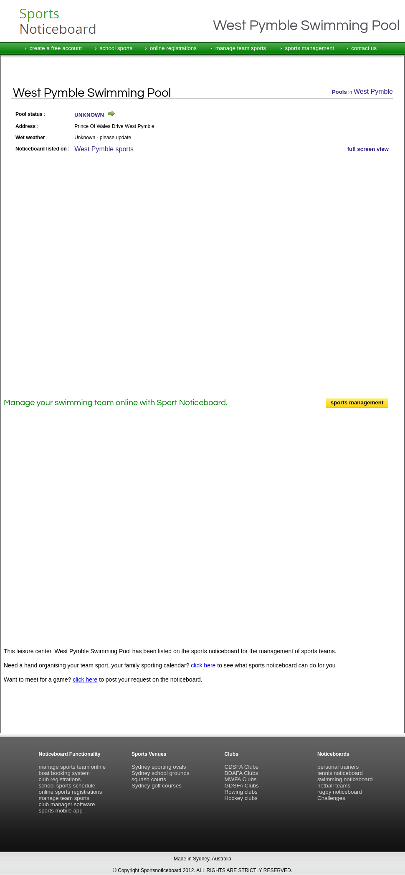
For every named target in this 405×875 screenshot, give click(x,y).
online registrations (173, 48)
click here (203, 665)
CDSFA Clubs (241, 767)
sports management (309, 48)
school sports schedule (67, 785)
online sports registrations (70, 792)
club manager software (67, 804)
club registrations (60, 779)
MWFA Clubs (241, 779)
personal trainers (338, 767)
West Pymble (373, 91)
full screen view (368, 149)
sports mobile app (61, 810)
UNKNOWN (89, 115)
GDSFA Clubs (242, 785)
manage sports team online (72, 767)
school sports (116, 48)
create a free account (56, 48)
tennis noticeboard (340, 773)
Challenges (331, 798)
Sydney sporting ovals (159, 767)
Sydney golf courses (157, 785)
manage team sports (240, 48)
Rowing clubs (241, 792)
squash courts (149, 779)
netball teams (333, 785)
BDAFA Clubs (241, 773)
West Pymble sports (104, 149)
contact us (364, 48)
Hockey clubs (241, 798)
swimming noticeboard (345, 779)
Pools (339, 92)
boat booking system (64, 773)
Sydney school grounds (161, 773)
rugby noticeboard (339, 792)
